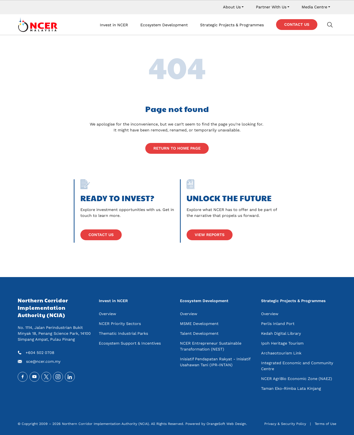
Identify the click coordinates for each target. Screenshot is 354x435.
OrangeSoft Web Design (226, 424)
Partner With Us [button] (271, 7)
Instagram (58, 377)
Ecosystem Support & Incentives (130, 343)
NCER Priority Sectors (120, 323)
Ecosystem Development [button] (164, 25)
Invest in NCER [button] (114, 25)
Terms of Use (325, 424)
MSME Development (199, 323)
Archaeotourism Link (281, 353)
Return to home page (177, 148)
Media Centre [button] (314, 7)
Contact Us (296, 24)
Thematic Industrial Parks (123, 333)
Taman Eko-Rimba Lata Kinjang (291, 388)
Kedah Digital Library (281, 333)
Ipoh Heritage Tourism (282, 343)
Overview (107, 313)
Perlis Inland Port (278, 323)
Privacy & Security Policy (285, 424)
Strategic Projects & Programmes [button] (232, 25)
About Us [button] (232, 7)
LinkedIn (70, 377)
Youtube (34, 377)
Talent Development (199, 333)
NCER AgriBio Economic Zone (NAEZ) (296, 378)
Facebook (23, 377)
